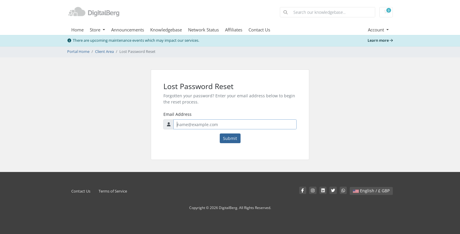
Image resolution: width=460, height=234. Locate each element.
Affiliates (233, 30)
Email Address (177, 114)
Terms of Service (113, 191)
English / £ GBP (371, 190)
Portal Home (78, 51)
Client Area (104, 51)
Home (77, 30)
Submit (230, 138)
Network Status (203, 30)
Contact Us (259, 30)
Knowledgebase (166, 30)
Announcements (127, 30)
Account (376, 30)
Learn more (380, 40)
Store (96, 30)
